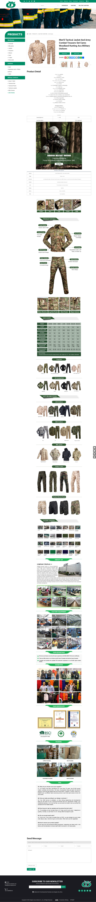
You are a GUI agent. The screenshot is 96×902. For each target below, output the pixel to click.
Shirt (10, 74)
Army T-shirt (12, 81)
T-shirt (10, 57)
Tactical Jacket (13, 88)
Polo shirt (11, 60)
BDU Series (12, 90)
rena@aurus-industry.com (10, 885)
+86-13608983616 (9, 890)
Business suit (12, 69)
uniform (73, 5)
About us (66, 1)
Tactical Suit (12, 83)
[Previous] (59, 64)
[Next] (90, 64)
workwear (65, 5)
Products (34, 34)
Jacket (10, 48)
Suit (10, 67)
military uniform (84, 5)
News (70, 1)
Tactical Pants (12, 85)
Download (75, 1)
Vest (10, 55)
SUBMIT (63, 886)
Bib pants (11, 46)
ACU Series (12, 92)
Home (61, 1)
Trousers (11, 50)
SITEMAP (72, 900)
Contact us (81, 1)
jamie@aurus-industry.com (10, 883)
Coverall (11, 43)
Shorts (10, 53)
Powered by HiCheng (63, 900)
